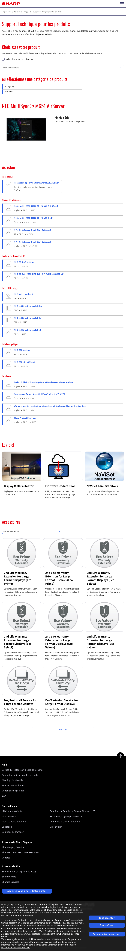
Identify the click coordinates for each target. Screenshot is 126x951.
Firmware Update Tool (60, 486)
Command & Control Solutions (65, 821)
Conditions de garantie (13, 790)
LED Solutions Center (12, 811)
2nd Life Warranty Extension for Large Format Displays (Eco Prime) (17, 578)
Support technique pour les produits (20, 775)
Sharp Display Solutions (14, 847)
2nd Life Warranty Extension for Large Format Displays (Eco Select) (100, 578)
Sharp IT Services (10, 882)
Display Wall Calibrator (19, 486)
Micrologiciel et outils (12, 780)
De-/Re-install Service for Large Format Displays (20, 702)
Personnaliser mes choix (107, 934)
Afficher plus (63, 729)
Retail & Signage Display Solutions (67, 816)
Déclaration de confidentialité (15, 947)
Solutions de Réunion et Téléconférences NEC (72, 811)
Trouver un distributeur (13, 785)
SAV (4, 795)
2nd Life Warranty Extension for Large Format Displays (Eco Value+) (59, 642)
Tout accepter (107, 917)
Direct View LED (9, 816)
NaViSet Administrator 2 (102, 486)
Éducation (7, 826)
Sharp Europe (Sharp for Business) (19, 871)
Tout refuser (107, 925)
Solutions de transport (13, 832)
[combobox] (63, 67)
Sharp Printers (9, 876)
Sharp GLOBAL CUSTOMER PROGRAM (20, 852)
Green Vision (56, 826)
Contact (6, 857)
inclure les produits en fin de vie (19, 59)
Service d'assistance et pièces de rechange (23, 770)
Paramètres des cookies (42, 942)
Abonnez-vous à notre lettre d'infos (27, 891)
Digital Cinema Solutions (14, 821)
